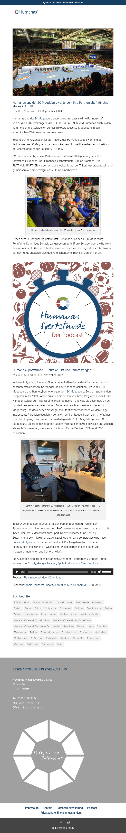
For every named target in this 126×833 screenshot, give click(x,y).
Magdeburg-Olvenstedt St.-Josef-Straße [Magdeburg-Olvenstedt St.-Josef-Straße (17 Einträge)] (31, 626)
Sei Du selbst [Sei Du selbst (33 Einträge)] (36, 638)
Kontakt (47, 808)
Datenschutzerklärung (70, 808)
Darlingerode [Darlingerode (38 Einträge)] (50, 608)
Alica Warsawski (27, 111)
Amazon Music (90, 563)
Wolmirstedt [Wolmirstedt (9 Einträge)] (48, 644)
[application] (63, 571)
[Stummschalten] (99, 572)
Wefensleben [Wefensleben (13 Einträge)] (33, 644)
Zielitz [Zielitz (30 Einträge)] (59, 644)
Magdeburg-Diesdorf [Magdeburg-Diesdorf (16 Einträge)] (90, 614)
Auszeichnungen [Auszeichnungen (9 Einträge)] (65, 602)
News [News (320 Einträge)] (91, 626)
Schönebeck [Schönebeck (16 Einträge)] (100, 632)
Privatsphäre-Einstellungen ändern (61, 812)
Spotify (32, 563)
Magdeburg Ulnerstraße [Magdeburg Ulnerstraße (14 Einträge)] (63, 626)
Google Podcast (46, 563)
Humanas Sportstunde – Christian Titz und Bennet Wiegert (52, 370)
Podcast (92, 808)
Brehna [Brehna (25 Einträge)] (28, 608)
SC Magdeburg (43, 118)
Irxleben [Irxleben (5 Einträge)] (53, 614)
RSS (90, 585)
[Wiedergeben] (17, 572)
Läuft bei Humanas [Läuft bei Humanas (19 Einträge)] (68, 614)
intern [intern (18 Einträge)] (43, 614)
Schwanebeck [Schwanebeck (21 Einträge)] (86, 632)
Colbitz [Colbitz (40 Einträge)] (38, 608)
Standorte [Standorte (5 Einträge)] (65, 638)
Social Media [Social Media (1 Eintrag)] (51, 638)
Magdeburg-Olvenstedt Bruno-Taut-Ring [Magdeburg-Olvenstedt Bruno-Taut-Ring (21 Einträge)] (32, 620)
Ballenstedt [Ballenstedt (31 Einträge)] (97, 602)
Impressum (31, 808)
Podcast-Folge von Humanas (30, 542)
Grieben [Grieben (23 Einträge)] (108, 608)
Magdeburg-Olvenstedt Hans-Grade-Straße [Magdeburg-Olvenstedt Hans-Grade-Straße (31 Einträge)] (72, 620)
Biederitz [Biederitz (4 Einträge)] (18, 608)
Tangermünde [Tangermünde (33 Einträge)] (93, 638)
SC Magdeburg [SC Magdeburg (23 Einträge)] (20, 638)
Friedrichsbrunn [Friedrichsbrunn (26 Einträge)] (94, 608)
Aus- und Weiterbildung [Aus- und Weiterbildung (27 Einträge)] (43, 602)
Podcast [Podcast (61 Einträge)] (33, 632)
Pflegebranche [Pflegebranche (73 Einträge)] (20, 632)
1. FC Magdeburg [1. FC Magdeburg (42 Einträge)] (22, 602)
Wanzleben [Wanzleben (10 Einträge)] (19, 644)
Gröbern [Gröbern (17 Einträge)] (17, 614)
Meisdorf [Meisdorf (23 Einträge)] (81, 626)
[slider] (58, 572)
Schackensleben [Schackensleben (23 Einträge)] (69, 632)
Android (81, 585)
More (98, 585)
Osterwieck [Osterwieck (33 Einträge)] (102, 626)
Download (55, 577)
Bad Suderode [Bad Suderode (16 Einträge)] (82, 602)
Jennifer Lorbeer (27, 375)
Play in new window (35, 577)
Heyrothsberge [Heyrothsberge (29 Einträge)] (31, 614)
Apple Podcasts (34, 585)
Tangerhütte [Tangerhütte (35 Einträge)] (78, 638)
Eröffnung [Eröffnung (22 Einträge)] (79, 608)
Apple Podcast (66, 563)
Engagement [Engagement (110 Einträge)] (65, 608)
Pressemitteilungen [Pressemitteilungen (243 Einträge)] (49, 632)
